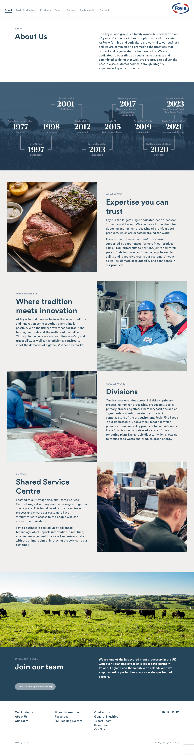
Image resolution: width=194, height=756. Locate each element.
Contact (104, 10)
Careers (71, 10)
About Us (21, 716)
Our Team (21, 721)
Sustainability (88, 10)
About (8, 10)
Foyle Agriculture (26, 10)
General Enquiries (106, 716)
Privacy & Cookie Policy (171, 743)
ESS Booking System (68, 720)
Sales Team (101, 725)
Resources (61, 716)
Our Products (24, 712)
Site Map (158, 743)
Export (59, 10)
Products (45, 10)
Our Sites (100, 729)
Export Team (102, 720)
